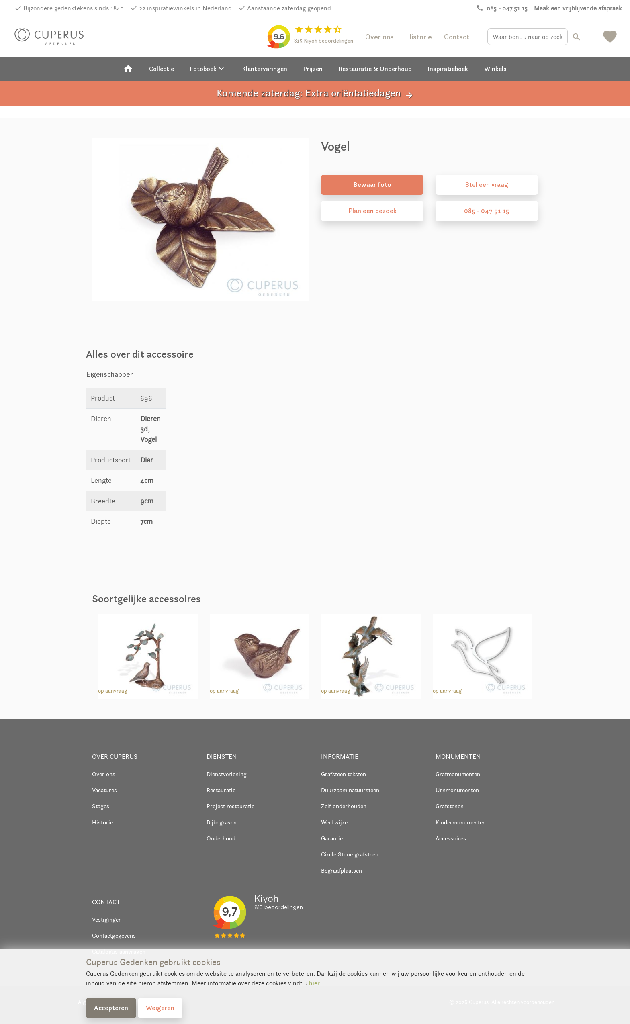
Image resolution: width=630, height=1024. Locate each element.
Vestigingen (107, 919)
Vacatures (104, 790)
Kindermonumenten (461, 822)
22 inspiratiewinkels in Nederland (185, 8)
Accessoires (451, 838)
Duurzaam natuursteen (350, 790)
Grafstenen (450, 806)
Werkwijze (334, 822)
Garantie (332, 838)
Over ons (379, 36)
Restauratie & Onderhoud (375, 69)
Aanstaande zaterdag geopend (289, 8)
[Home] (128, 69)
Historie (419, 36)
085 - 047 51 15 (486, 210)
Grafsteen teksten (343, 774)
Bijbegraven (222, 822)
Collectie (161, 69)
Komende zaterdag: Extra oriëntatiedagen (315, 93)
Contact (456, 36)
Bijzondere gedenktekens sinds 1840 (73, 8)
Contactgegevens (114, 935)
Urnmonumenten (457, 790)
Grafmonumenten (458, 774)
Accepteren (111, 1007)
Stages (100, 806)
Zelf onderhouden (343, 806)
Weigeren (160, 1007)
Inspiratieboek (448, 69)
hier (314, 983)
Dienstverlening (227, 774)
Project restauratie (230, 806)
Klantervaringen (264, 69)
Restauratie (221, 790)
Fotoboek (208, 69)
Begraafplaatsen (341, 870)
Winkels (495, 69)
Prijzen (313, 69)
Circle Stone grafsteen (349, 854)
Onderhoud (221, 838)
